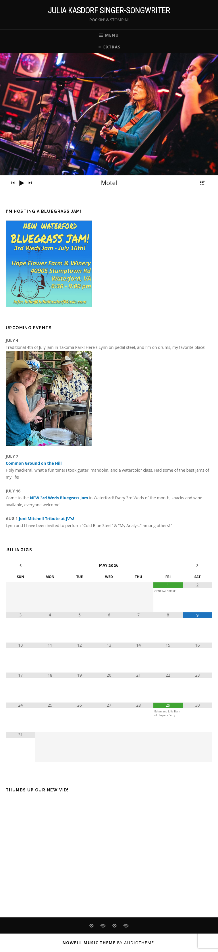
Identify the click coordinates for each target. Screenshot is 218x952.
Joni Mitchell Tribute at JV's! (46, 518)
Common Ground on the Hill (34, 463)
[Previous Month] (20, 565)
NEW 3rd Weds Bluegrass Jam (59, 498)
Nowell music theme (89, 942)
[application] (109, 183)
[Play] (21, 183)
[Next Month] (197, 565)
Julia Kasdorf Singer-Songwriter (109, 10)
